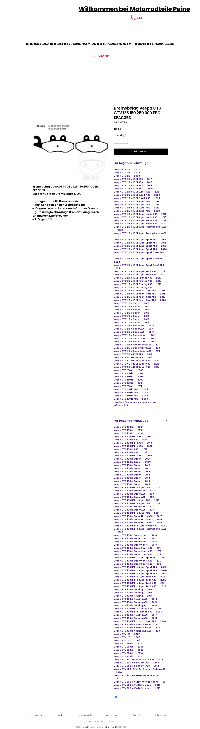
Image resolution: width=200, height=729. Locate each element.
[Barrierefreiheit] (86, 715)
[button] (133, 17)
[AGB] (61, 715)
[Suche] (101, 56)
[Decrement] (116, 141)
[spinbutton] (120, 141)
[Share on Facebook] (116, 697)
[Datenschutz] (111, 715)
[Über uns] (160, 715)
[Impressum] (37, 715)
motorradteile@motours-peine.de (100, 721)
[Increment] (125, 141)
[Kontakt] (137, 715)
